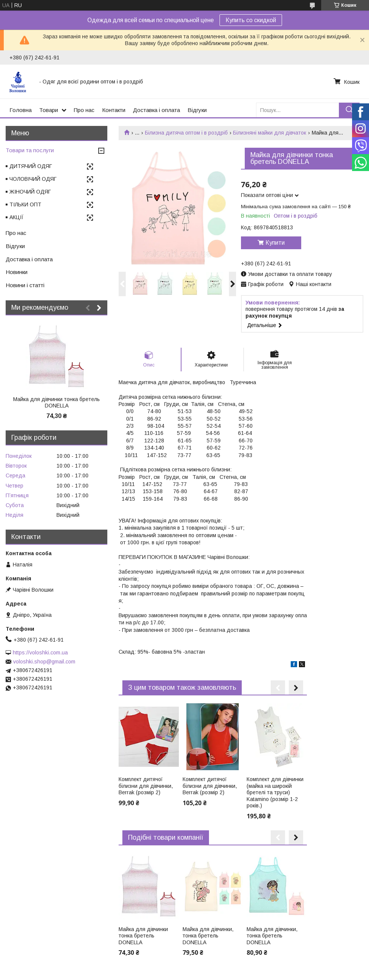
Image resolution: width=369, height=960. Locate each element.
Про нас (84, 110)
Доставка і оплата (156, 110)
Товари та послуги (30, 150)
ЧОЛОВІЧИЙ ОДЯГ (32, 179)
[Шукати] (349, 110)
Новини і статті (25, 285)
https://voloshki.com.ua (40, 653)
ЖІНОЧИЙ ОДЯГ (30, 192)
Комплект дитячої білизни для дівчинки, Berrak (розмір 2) (146, 785)
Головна (20, 110)
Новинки (16, 272)
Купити (275, 242)
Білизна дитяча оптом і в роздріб (186, 133)
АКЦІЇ (16, 217)
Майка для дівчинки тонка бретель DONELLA (143, 935)
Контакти (113, 110)
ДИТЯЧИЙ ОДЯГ (30, 166)
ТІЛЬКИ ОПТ (25, 204)
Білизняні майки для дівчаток (269, 133)
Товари (48, 110)
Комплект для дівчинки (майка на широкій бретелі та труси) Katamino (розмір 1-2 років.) (275, 792)
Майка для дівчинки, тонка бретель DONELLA (208, 935)
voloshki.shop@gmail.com (44, 662)
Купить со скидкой (251, 20)
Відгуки (197, 110)
